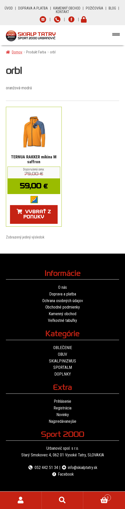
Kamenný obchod (62, 313)
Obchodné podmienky (62, 307)
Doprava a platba (62, 294)
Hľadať (63, 500)
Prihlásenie (62, 401)
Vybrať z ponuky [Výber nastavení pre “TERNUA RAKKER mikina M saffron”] (37, 215)
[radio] (34, 199)
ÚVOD (9, 8)
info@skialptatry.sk (79, 467)
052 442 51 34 (43, 467)
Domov (17, 52)
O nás (62, 287)
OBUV (62, 354)
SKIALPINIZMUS (62, 361)
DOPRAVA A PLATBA (33, 8)
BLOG (112, 8)
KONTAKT (62, 12)
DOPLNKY (62, 374)
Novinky (62, 414)
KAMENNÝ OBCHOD (66, 8)
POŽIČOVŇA (94, 8)
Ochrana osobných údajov (62, 300)
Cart (97, 496)
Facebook (62, 474)
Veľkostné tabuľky (62, 320)
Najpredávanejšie (62, 421)
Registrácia (62, 408)
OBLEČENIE (62, 347)
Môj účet (21, 500)
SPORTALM (62, 367)
